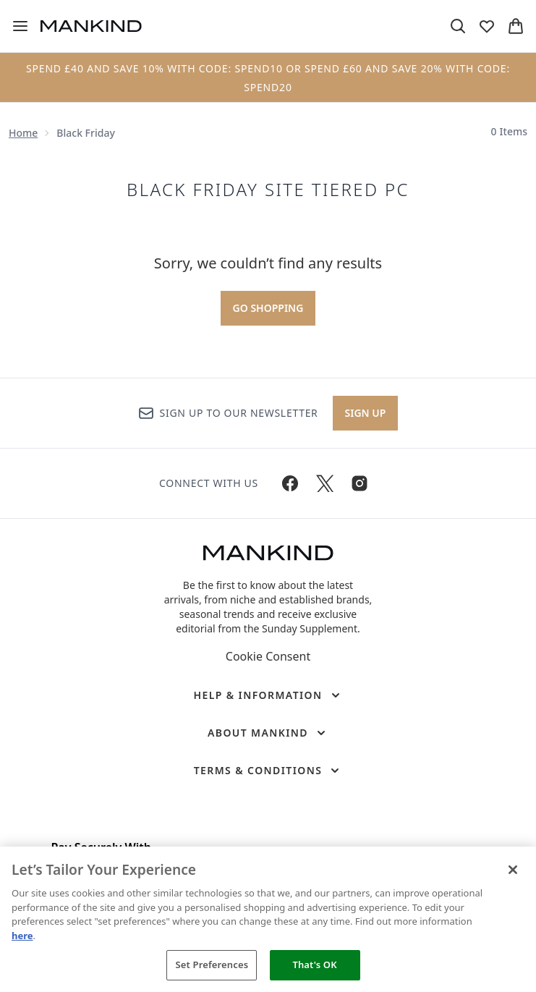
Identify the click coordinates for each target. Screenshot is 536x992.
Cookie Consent (268, 656)
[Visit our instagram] (359, 483)
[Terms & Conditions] (268, 770)
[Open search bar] (458, 26)
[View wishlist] (486, 26)
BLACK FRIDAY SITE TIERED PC (268, 189)
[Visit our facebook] (290, 483)
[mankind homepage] (91, 26)
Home (23, 133)
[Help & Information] (267, 695)
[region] (268, 919)
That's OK (314, 964)
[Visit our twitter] (324, 483)
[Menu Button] (20, 26)
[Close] (513, 870)
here (22, 935)
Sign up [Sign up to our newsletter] (365, 413)
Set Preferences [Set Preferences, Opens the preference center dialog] (212, 964)
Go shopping (268, 308)
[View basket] (515, 26)
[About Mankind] (268, 733)
